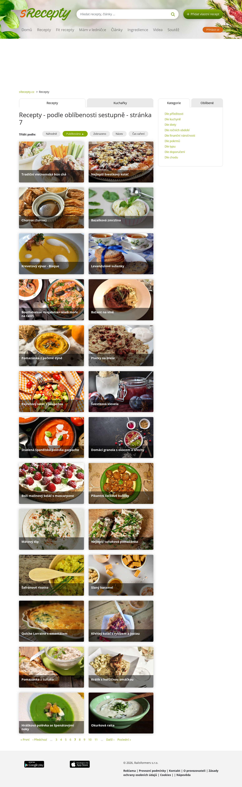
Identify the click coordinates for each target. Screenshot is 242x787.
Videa (158, 29)
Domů (26, 29)
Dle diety (170, 124)
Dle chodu (171, 157)
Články (117, 29)
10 (89, 739)
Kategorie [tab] (174, 103)
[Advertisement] (121, 62)
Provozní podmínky (152, 771)
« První (25, 739)
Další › (110, 739)
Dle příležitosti (174, 114)
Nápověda (183, 775)
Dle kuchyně (173, 119)
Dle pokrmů (172, 141)
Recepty (44, 29)
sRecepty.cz (26, 92)
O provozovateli (194, 771)
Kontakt (174, 771)
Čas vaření (138, 133)
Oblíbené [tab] (207, 103)
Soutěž (173, 29)
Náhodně (51, 133)
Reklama (129, 771)
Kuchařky (120, 103)
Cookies (165, 775)
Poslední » (124, 739)
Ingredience (138, 29)
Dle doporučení (175, 152)
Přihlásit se (212, 29)
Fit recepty (65, 29)
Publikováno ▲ (75, 133)
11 (96, 739)
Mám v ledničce (92, 29)
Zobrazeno (99, 133)
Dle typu (170, 146)
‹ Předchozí (40, 739)
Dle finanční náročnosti (180, 135)
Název (119, 133)
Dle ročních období (177, 130)
